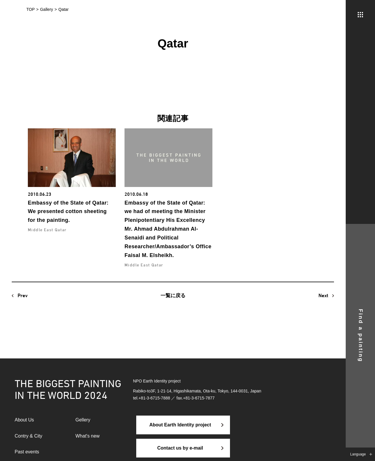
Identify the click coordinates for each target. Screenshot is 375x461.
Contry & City (28, 435)
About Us (24, 419)
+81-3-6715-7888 (154, 398)
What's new (88, 435)
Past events (27, 451)
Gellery (83, 419)
